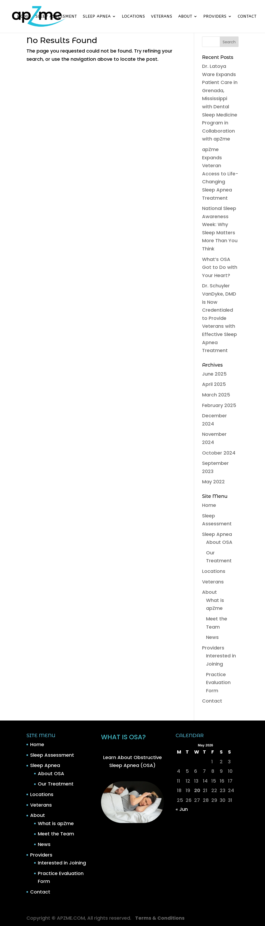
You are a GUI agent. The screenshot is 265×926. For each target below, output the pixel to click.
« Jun (182, 809)
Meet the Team (56, 833)
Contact (247, 17)
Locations (133, 17)
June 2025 (214, 374)
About (185, 17)
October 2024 (218, 453)
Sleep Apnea (97, 17)
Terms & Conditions (160, 918)
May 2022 (213, 481)
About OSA (219, 542)
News (212, 637)
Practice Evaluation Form (218, 682)
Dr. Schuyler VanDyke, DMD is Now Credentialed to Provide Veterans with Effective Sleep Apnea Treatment (219, 318)
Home (23, 17)
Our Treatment (56, 783)
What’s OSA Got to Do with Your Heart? (219, 267)
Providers (215, 17)
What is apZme (56, 823)
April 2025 (214, 384)
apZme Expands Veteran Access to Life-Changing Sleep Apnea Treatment (220, 173)
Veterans (161, 17)
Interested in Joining (62, 862)
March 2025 (216, 394)
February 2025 (219, 405)
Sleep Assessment (56, 17)
